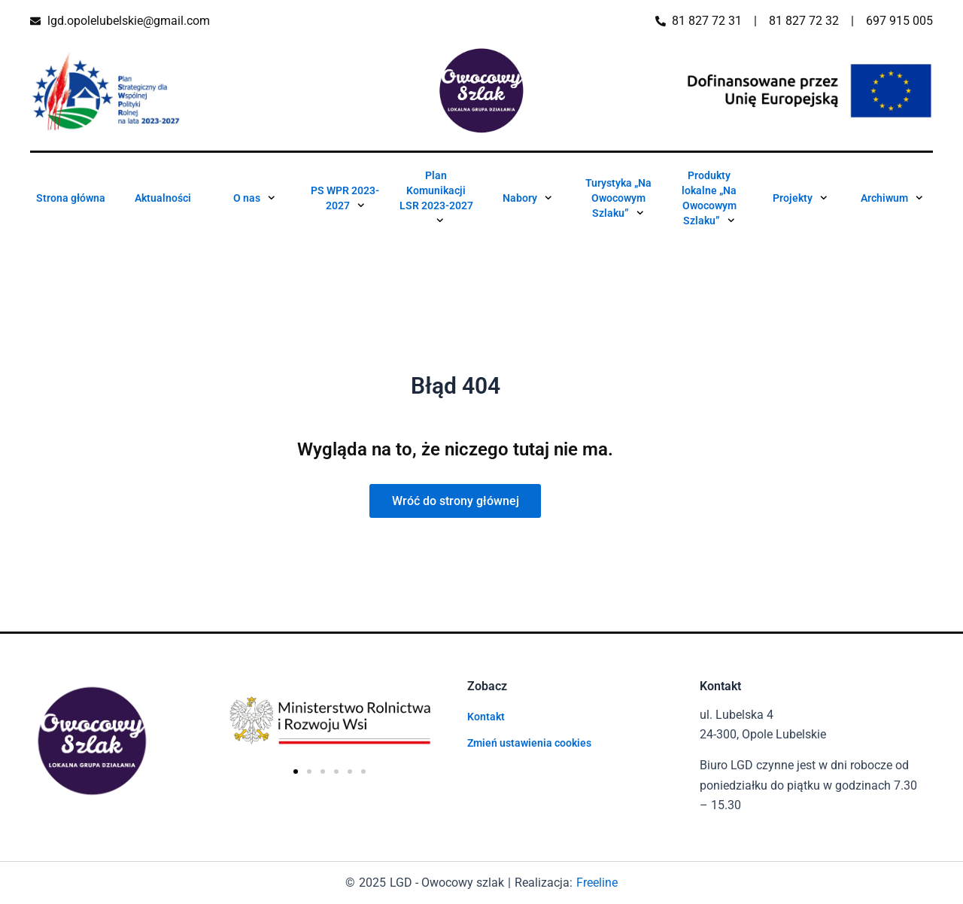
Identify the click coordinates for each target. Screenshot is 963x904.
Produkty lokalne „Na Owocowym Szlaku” (709, 200)
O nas (254, 198)
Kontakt (486, 717)
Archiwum (892, 198)
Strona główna (70, 198)
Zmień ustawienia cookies (529, 743)
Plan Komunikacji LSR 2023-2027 (436, 200)
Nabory (527, 198)
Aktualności (163, 198)
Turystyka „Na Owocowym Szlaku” (618, 200)
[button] (295, 771)
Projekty (800, 198)
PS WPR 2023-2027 (345, 200)
